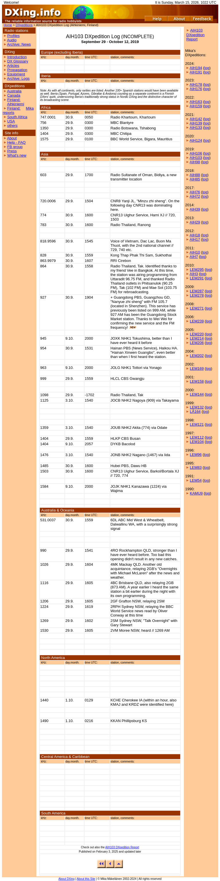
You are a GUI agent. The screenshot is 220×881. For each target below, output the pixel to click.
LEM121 (197, 424)
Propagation (17, 70)
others (12, 125)
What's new (16, 155)
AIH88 (195, 175)
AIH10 (195, 252)
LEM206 (197, 343)
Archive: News (19, 44)
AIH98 (195, 162)
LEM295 (197, 269)
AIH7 (194, 256)
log (206, 68)
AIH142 (196, 119)
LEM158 (197, 381)
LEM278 (197, 295)
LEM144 (197, 394)
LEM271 (197, 308)
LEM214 (197, 338)
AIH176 (196, 89)
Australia (14, 91)
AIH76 (195, 192)
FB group (14, 147)
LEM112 (197, 437)
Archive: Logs (18, 78)
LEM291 (197, 278)
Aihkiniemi (15, 104)
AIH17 (195, 239)
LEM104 (197, 441)
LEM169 (197, 368)
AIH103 (196, 157)
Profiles (13, 36)
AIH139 (196, 123)
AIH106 (196, 153)
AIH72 (195, 196)
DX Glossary (17, 61)
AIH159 (196, 106)
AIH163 (196, 102)
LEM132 (197, 407)
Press (12, 151)
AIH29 (195, 222)
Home (8, 25)
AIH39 (195, 209)
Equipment (16, 74)
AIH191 (196, 72)
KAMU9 (196, 493)
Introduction (17, 57)
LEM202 (197, 355)
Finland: (13, 100)
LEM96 (196, 454)
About (12, 138)
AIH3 (194, 274)
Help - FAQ (16, 142)
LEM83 (196, 467)
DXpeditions (24, 25)
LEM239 (197, 321)
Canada (13, 95)
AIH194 (196, 68)
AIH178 (196, 84)
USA (11, 121)
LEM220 (197, 334)
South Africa (17, 117)
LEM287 (197, 291)
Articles (13, 65)
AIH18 (195, 235)
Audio (11, 40)
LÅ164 (195, 411)
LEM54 (196, 480)
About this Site (86, 878)
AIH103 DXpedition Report (122, 847)
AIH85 (195, 179)
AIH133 (196, 127)
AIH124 (196, 140)
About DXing (66, 878)
